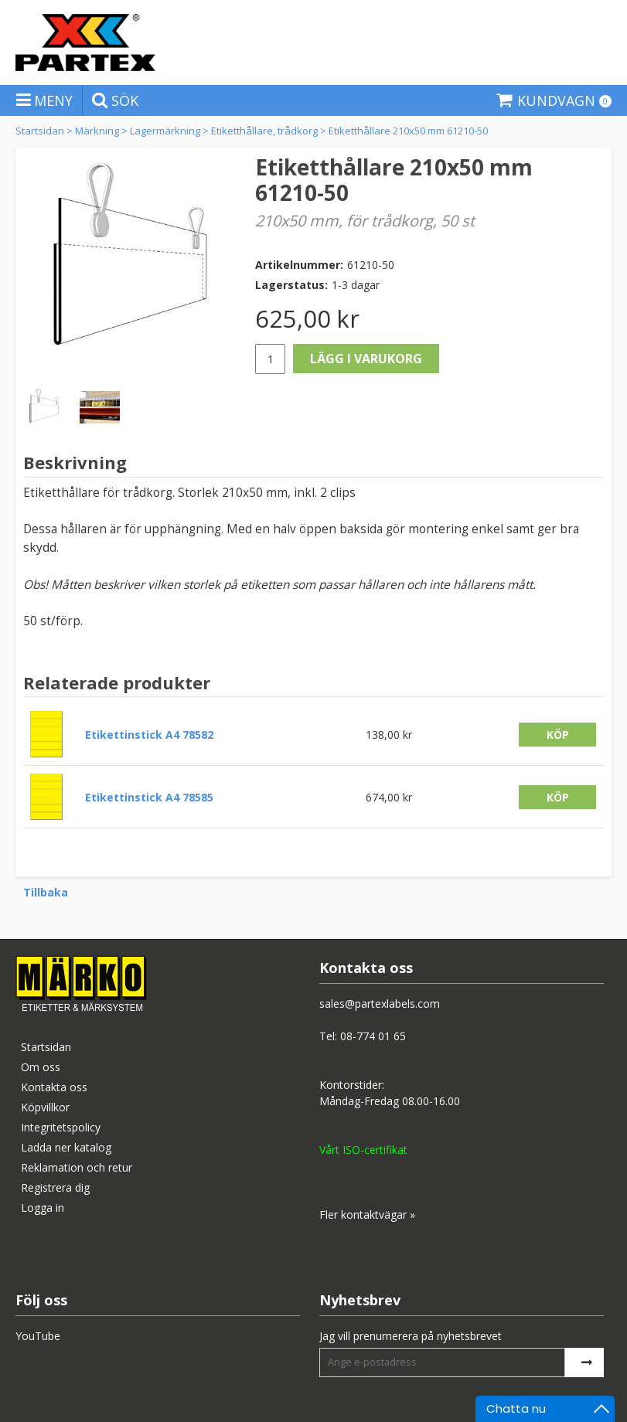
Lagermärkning (165, 131)
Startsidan (39, 131)
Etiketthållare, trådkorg (264, 131)
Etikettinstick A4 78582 (149, 734)
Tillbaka (45, 892)
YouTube (37, 1335)
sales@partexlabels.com (379, 1003)
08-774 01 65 (373, 1036)
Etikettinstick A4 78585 (149, 797)
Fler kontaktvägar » (367, 1214)
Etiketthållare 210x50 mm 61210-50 (408, 131)
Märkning (97, 131)
